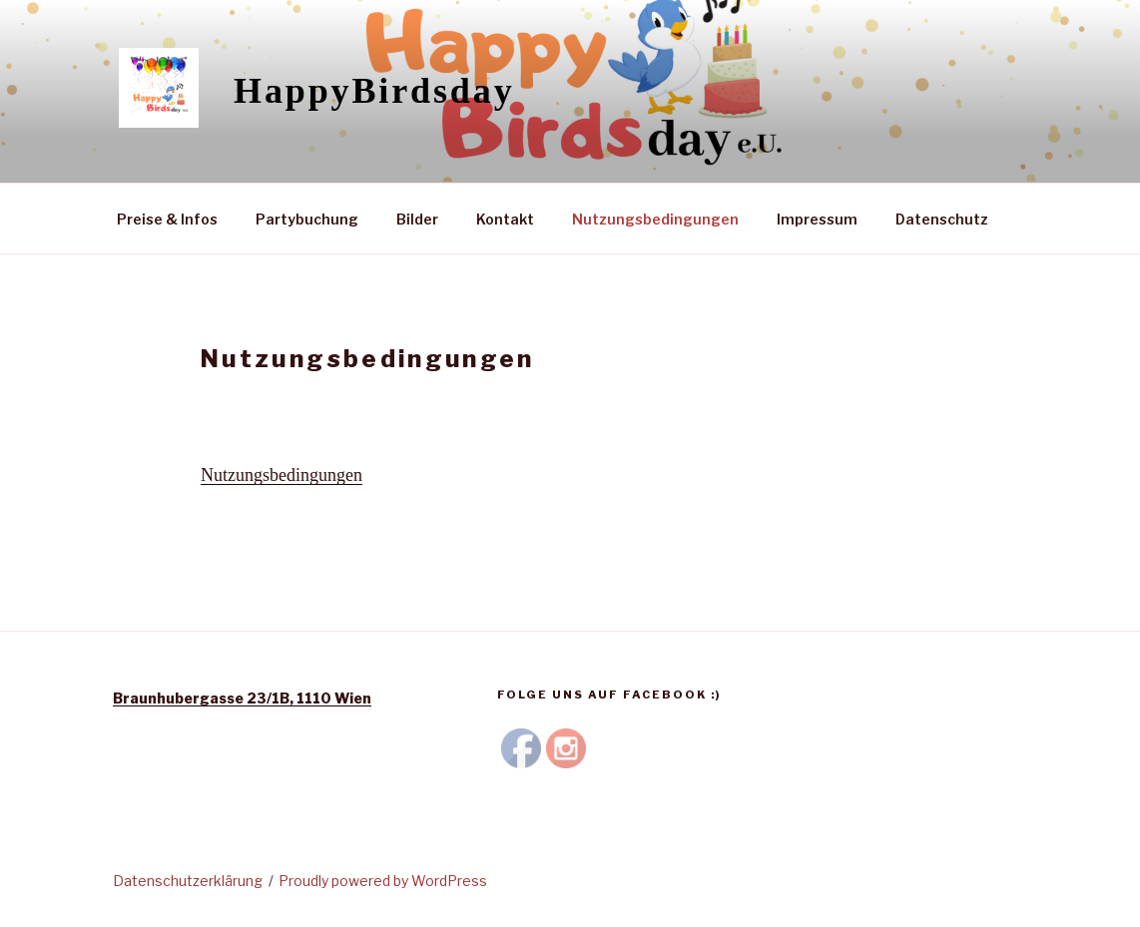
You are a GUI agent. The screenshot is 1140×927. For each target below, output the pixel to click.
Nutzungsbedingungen (655, 219)
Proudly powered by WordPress (383, 880)
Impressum (817, 219)
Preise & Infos (167, 219)
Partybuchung (307, 219)
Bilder (417, 219)
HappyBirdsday (374, 91)
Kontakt (505, 219)
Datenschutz (941, 219)
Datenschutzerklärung (188, 880)
